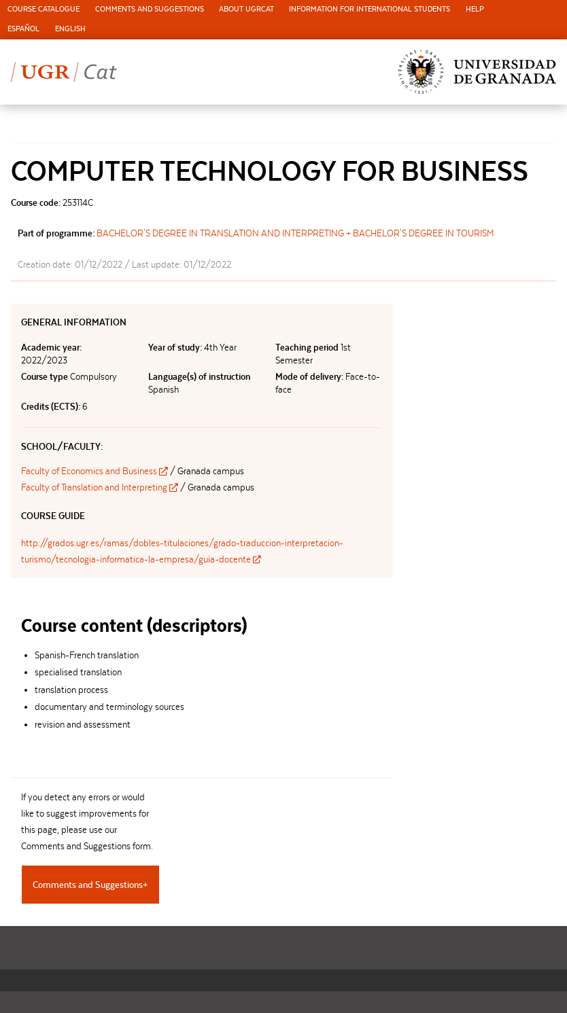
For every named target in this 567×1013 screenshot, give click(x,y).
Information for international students (369, 9)
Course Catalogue (43, 9)
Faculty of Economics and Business (95, 470)
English (70, 28)
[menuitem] (43, 10)
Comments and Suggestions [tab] (88, 884)
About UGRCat (246, 9)
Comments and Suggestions (149, 9)
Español (23, 28)
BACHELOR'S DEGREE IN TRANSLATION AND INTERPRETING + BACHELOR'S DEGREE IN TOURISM (295, 233)
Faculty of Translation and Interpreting (100, 487)
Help (475, 9)
